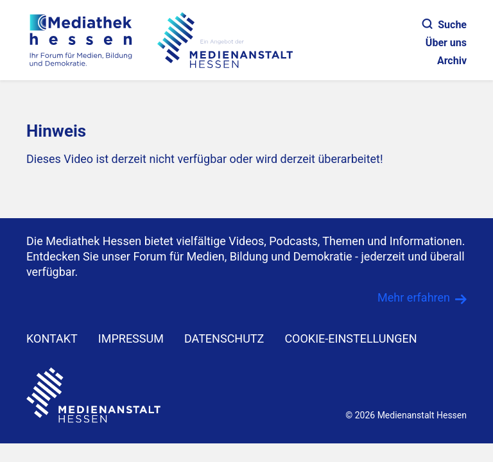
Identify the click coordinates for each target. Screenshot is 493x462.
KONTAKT (52, 338)
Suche (444, 25)
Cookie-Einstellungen (350, 338)
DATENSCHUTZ (224, 338)
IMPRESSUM (131, 338)
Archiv (452, 61)
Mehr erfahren (413, 297)
